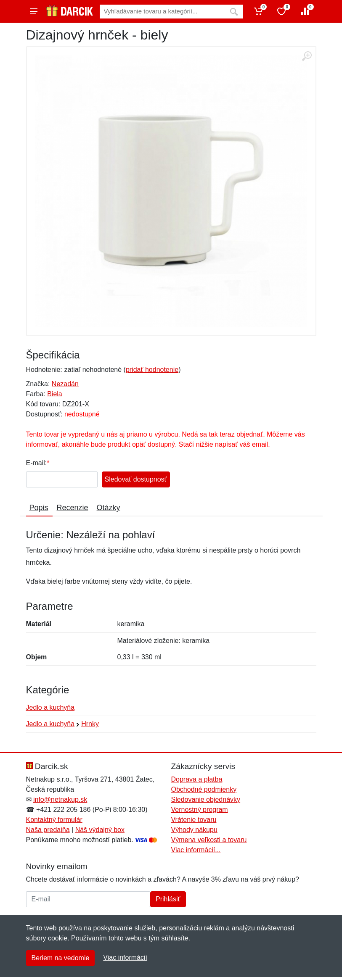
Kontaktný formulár (54, 819)
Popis (38, 507)
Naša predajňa (48, 829)
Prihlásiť (168, 899)
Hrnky (90, 723)
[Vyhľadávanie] (162, 11)
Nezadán (65, 383)
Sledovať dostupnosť (136, 479)
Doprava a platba (197, 779)
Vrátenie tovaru (194, 819)
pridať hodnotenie (152, 369)
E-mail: (36, 462)
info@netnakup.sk (60, 799)
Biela (54, 394)
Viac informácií (125, 957)
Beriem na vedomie (61, 957)
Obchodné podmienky (204, 789)
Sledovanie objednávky (206, 799)
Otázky (108, 507)
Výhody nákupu (194, 829)
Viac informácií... (196, 849)
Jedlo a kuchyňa (50, 707)
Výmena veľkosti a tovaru (209, 839)
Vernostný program (199, 809)
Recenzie (72, 507)
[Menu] (33, 11)
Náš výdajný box (100, 829)
